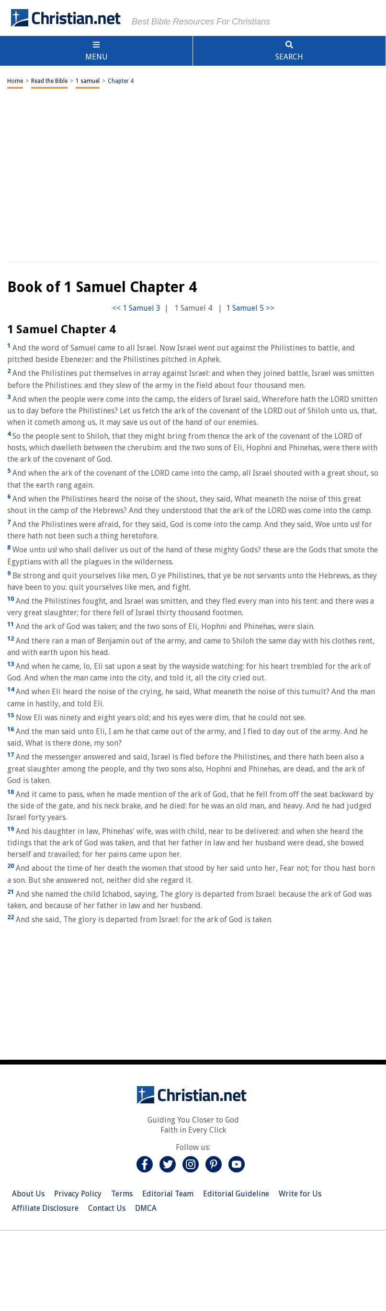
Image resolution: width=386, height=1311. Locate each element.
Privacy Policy (78, 1193)
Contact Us (106, 1208)
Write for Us (300, 1193)
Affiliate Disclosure (45, 1208)
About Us (28, 1193)
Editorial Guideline (236, 1193)
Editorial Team (167, 1193)
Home (15, 81)
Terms (122, 1193)
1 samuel (88, 81)
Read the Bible (49, 81)
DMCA (146, 1208)
